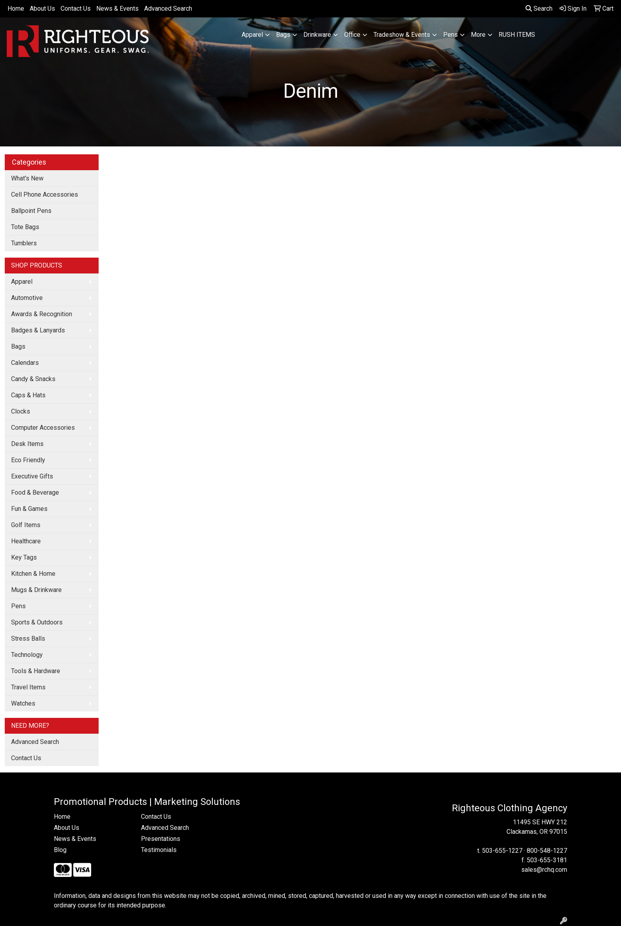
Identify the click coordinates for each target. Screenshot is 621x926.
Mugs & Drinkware (36, 590)
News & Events (117, 8)
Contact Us (76, 8)
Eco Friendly (28, 460)
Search (539, 8)
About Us (42, 8)
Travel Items (28, 687)
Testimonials (159, 850)
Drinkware (317, 34)
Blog (60, 850)
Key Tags (24, 557)
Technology (27, 654)
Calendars (25, 362)
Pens (450, 34)
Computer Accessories (43, 427)
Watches (23, 703)
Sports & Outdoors (37, 622)
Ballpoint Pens (31, 210)
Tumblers (24, 243)
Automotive (27, 298)
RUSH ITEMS (517, 34)
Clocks (20, 411)
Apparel (252, 34)
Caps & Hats (28, 395)
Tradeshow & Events (401, 34)
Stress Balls (28, 638)
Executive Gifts (32, 476)
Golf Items (25, 525)
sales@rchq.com (544, 869)
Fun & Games (29, 508)
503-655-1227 (502, 850)
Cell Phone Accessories (44, 194)
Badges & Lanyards (38, 330)
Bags (283, 34)
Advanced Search (168, 8)
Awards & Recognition (41, 314)
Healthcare (26, 541)
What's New (27, 178)
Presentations (160, 839)
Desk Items (27, 444)
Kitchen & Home (33, 573)
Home (16, 8)
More (478, 34)
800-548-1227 (547, 850)
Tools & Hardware (35, 671)
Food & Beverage (35, 492)
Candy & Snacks (33, 379)
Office (352, 34)
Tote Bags (25, 227)
